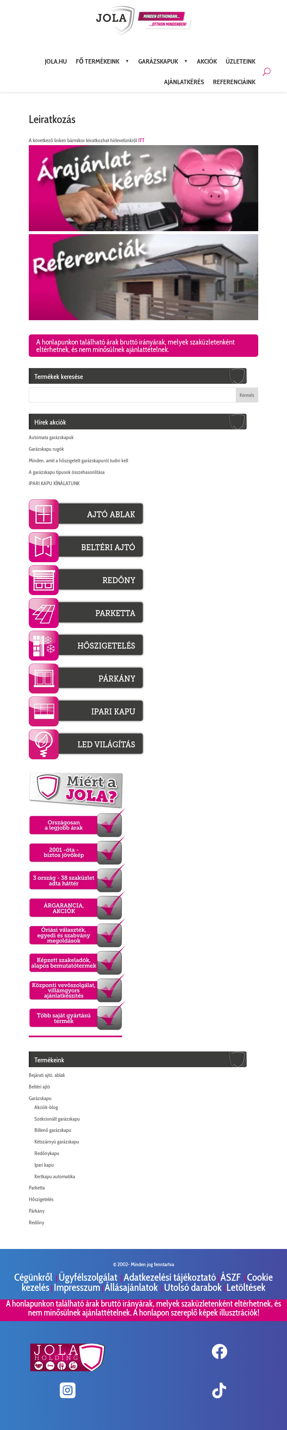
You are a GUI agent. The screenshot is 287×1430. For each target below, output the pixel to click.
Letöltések (245, 1287)
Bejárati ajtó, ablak (47, 1075)
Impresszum (77, 1287)
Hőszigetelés (41, 1199)
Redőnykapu (46, 1153)
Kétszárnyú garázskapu (56, 1141)
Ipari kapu (44, 1164)
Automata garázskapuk (51, 437)
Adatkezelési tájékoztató (170, 1277)
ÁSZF (231, 1277)
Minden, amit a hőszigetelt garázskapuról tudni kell (78, 460)
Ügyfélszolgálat (89, 1277)
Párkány (36, 1210)
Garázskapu (40, 1098)
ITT (141, 140)
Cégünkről (34, 1277)
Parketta (37, 1187)
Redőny (36, 1222)
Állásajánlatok (132, 1287)
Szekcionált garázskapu (57, 1118)
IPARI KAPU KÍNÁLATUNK (54, 483)
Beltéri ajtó (39, 1086)
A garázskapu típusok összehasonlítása (67, 472)
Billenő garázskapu (52, 1130)
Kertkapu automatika (54, 1176)
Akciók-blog (46, 1107)
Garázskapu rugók (46, 448)
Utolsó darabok (193, 1287)
